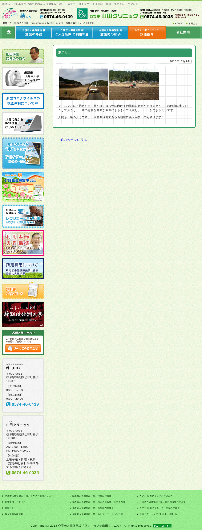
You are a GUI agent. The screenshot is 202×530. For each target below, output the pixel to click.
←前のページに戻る (72, 140)
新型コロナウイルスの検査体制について (23, 100)
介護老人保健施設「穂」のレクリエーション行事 (97, 514)
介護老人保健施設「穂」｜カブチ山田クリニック (30, 496)
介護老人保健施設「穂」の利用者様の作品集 (163, 502)
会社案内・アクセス (15, 502)
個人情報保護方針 (14, 514)
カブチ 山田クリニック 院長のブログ (160, 508)
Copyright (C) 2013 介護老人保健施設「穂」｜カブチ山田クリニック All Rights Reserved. (101, 525)
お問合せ (9, 508)
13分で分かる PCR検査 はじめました (14, 123)
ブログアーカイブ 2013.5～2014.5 (158, 514)
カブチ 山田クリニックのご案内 (156, 496)
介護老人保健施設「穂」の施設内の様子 (93, 508)
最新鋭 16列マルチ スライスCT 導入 (32, 78)
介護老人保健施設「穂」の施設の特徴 (92, 496)
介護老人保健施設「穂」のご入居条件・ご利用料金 (98, 502)
